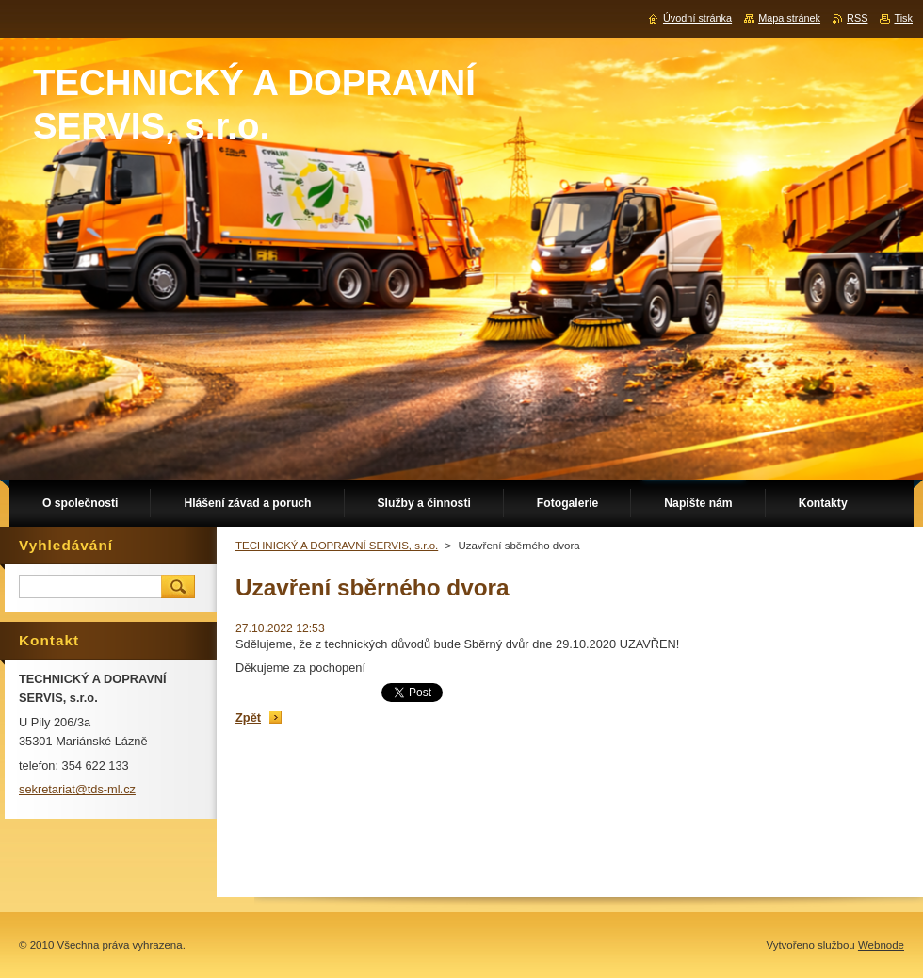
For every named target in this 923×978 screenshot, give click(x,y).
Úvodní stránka (697, 18)
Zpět (248, 717)
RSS (857, 18)
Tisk (903, 18)
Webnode (881, 945)
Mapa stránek (789, 18)
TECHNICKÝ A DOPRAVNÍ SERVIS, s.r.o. (336, 545)
